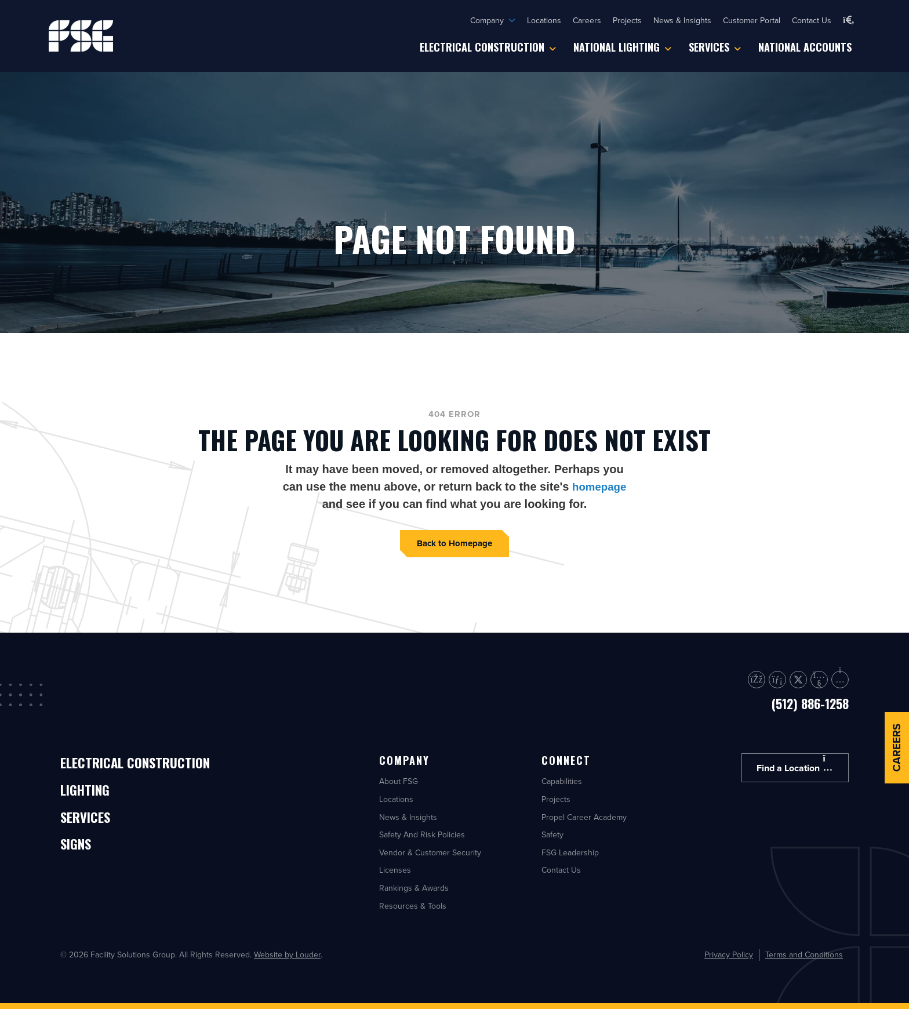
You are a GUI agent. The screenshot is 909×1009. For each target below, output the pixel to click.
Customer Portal (751, 20)
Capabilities (561, 781)
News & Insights (682, 20)
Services (709, 47)
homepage (599, 486)
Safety (552, 834)
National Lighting (616, 47)
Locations (544, 20)
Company (487, 20)
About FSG (398, 781)
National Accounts (805, 47)
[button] (848, 20)
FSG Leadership (570, 852)
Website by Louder (287, 954)
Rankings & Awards (414, 888)
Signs (79, 852)
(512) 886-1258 (810, 703)
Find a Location (795, 764)
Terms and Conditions (804, 954)
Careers (587, 20)
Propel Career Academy (584, 817)
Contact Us (811, 20)
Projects (627, 20)
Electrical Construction (482, 47)
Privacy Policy (728, 954)
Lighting (91, 794)
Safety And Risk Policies (422, 834)
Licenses (395, 870)
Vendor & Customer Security (430, 852)
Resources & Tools (412, 906)
